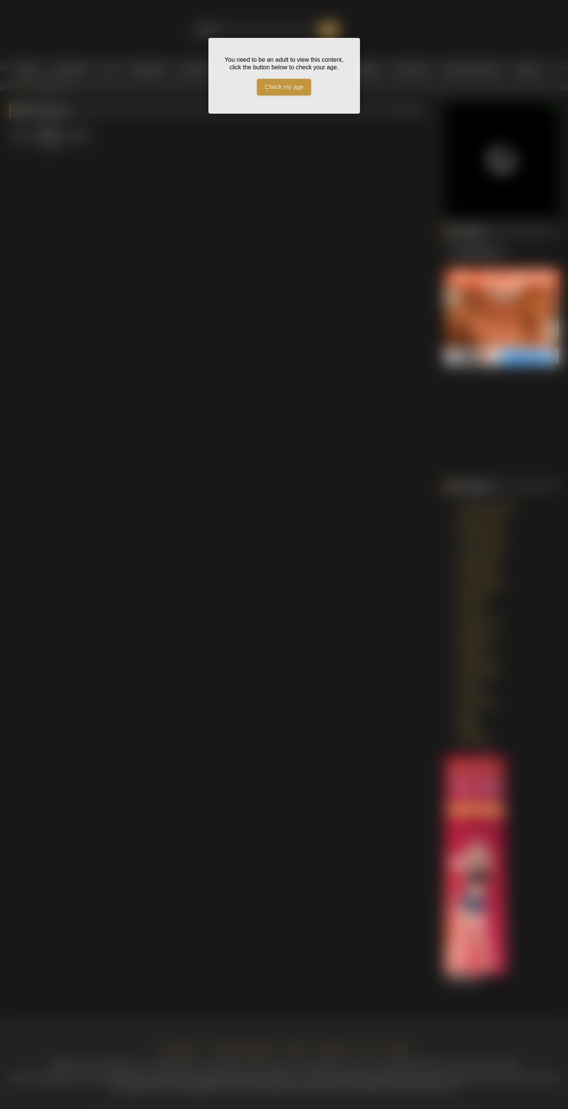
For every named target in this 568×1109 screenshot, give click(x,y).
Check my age (283, 87)
